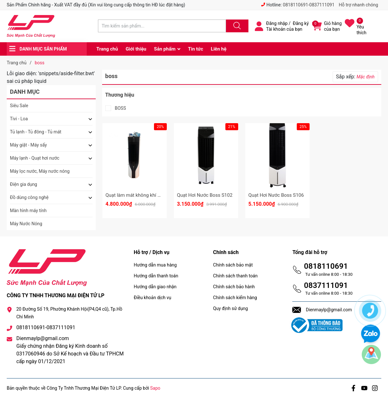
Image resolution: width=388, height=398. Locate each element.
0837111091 (326, 285)
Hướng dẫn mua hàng (155, 264)
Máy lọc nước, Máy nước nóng (39, 171)
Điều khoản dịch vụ (152, 297)
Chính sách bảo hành (234, 286)
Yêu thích (362, 29)
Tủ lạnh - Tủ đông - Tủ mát (35, 131)
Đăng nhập (276, 23)
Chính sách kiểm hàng (235, 297)
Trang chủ (107, 49)
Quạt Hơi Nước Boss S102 (204, 195)
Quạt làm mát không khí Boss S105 (143, 195)
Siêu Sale (19, 105)
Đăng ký (301, 23)
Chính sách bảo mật (233, 264)
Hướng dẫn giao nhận (155, 286)
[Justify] (236, 26)
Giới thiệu (135, 49)
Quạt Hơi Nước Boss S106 (276, 195)
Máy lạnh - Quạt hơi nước (34, 158)
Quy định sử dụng (230, 308)
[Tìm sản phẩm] (162, 26)
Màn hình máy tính (28, 210)
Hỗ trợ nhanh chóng (358, 4)
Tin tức (195, 49)
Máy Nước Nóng (26, 223)
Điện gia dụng (23, 184)
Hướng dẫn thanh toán (156, 275)
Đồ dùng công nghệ (29, 197)
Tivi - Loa (19, 118)
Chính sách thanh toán (235, 275)
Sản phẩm (164, 49)
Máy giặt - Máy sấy (28, 144)
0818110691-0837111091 (309, 4)
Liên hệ (219, 49)
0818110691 (326, 266)
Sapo (155, 388)
